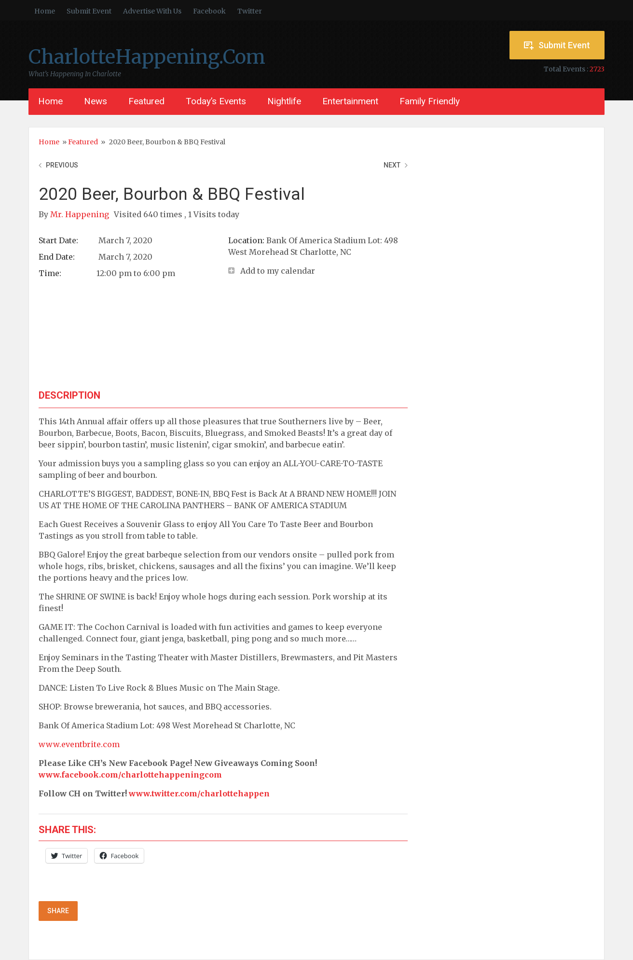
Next (392, 165)
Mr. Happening (80, 214)
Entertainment (350, 101)
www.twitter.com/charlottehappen (199, 793)
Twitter (249, 11)
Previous (62, 165)
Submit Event (89, 11)
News (95, 101)
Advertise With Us (152, 11)
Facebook (209, 11)
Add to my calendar (277, 271)
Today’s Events (216, 101)
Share (58, 911)
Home (44, 11)
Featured (146, 101)
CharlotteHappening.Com (146, 57)
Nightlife (284, 101)
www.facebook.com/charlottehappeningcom (130, 774)
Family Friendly (429, 101)
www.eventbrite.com (79, 744)
